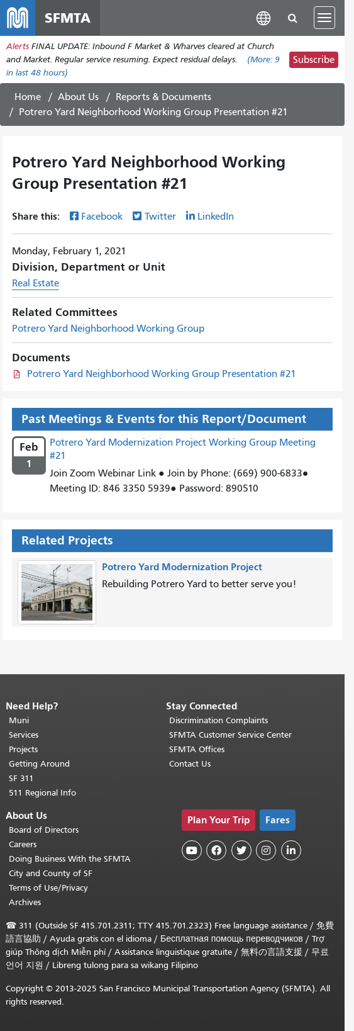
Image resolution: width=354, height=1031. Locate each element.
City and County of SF (50, 873)
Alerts (17, 46)
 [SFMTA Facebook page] (216, 850)
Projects (23, 749)
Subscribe (314, 59)
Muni (19, 720)
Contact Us (190, 763)
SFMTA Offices (196, 749)
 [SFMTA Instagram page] (266, 850)
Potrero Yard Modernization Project (182, 567)
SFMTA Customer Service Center (230, 735)
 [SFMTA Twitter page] (241, 850)
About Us (78, 97)
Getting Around (39, 763)
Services (23, 735)
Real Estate (35, 283)
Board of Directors (44, 830)
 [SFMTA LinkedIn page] (291, 850)
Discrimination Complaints (218, 720)
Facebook (102, 216)
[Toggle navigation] (324, 17)
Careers (22, 844)
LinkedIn (215, 216)
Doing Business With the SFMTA (70, 859)
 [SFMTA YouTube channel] (191, 850)
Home (27, 97)
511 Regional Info (42, 792)
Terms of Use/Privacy (48, 887)
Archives (25, 902)
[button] (263, 17)
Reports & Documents (163, 97)
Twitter (160, 216)
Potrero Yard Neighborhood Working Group (108, 328)
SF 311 (21, 778)
